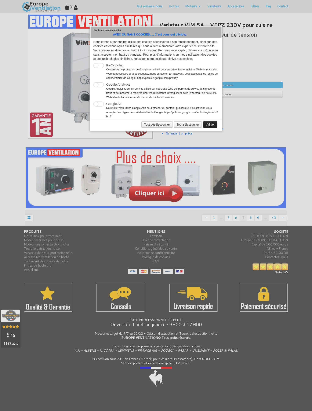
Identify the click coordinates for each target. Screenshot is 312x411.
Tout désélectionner (157, 124)
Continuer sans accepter (107, 30)
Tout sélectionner (188, 124)
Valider (210, 124)
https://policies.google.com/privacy (157, 78)
